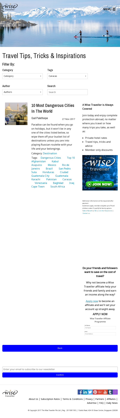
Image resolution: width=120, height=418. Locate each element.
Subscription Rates (50, 398)
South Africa (57, 186)
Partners (99, 398)
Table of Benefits (87, 211)
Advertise (92, 402)
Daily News (112, 402)
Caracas (66, 179)
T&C (95, 211)
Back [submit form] (60, 348)
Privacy (89, 398)
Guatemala (61, 175)
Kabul (54, 161)
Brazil (48, 168)
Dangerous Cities (50, 157)
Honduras (48, 172)
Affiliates (111, 398)
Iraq (71, 183)
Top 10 (70, 157)
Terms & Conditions (72, 398)
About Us (33, 398)
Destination (50, 153)
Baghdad (57, 183)
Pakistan (50, 179)
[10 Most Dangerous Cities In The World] (16, 114)
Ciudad (63, 172)
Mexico (51, 165)
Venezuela (40, 183)
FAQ (101, 402)
